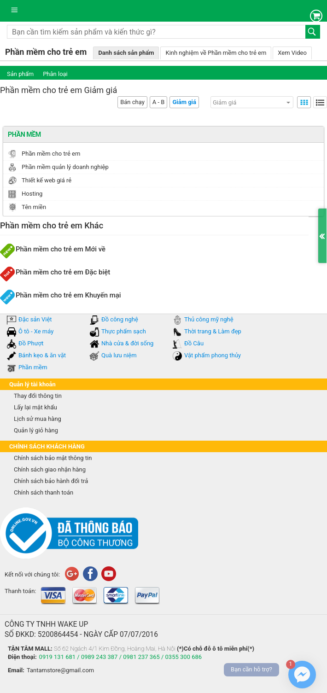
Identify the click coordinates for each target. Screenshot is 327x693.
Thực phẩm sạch (123, 331)
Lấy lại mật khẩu (35, 407)
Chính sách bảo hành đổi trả (51, 481)
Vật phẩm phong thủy (212, 355)
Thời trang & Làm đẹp (212, 331)
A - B (158, 102)
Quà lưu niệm (119, 355)
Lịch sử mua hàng (37, 418)
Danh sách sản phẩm (126, 52)
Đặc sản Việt (35, 319)
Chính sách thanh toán (43, 492)
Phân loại (55, 73)
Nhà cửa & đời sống (127, 343)
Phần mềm (32, 367)
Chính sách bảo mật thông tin (53, 457)
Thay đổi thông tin (38, 395)
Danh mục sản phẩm (16, 12)
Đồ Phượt (30, 343)
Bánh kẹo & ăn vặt (42, 355)
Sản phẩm (20, 73)
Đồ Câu (194, 343)
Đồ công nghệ (119, 319)
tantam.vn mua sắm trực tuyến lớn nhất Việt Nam (86, 11)
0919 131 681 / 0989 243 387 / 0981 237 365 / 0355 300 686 (120, 656)
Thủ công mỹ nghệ (209, 319)
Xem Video (292, 52)
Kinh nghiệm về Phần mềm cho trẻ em (215, 52)
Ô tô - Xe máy (35, 331)
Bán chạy (132, 102)
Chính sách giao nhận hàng (50, 469)
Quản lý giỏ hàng (36, 430)
